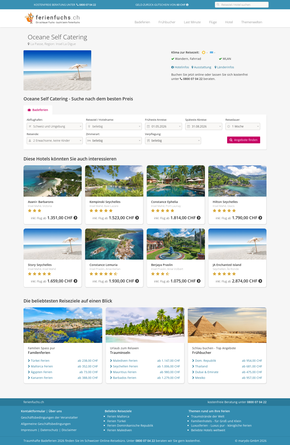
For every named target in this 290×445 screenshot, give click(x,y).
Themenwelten (251, 22)
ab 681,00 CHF (252, 366)
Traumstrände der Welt (207, 416)
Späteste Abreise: (196, 120)
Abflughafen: (35, 120)
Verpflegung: (153, 134)
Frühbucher (167, 22)
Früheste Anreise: (156, 120)
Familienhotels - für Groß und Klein (216, 421)
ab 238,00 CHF (88, 361)
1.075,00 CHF (177, 281)
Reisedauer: (232, 120)
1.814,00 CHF (177, 217)
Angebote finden (244, 140)
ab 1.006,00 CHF (168, 366)
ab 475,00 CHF (252, 372)
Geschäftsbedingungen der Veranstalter (49, 417)
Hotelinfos (180, 67)
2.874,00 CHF (239, 281)
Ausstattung (201, 67)
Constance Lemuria (103, 265)
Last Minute (192, 22)
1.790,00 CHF (239, 217)
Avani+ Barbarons (40, 202)
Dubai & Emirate (205, 372)
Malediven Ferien (124, 361)
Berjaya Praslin (162, 265)
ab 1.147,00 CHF (168, 361)
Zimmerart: (93, 134)
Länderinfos (224, 67)
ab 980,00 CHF (170, 372)
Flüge (213, 22)
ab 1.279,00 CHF (168, 378)
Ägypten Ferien (40, 372)
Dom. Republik (204, 361)
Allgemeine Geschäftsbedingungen (46, 424)
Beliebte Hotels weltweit (208, 430)
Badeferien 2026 (52, 441)
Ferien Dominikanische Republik (130, 425)
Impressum (29, 430)
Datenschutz (49, 430)
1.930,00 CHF (116, 281)
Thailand (200, 366)
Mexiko (198, 378)
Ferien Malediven (119, 430)
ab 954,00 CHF (252, 361)
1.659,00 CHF (54, 281)
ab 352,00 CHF (88, 366)
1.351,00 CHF (54, 217)
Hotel (229, 22)
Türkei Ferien (39, 361)
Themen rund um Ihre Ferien (209, 411)
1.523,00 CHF (116, 217)
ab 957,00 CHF (252, 378)
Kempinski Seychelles (105, 202)
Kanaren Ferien (40, 378)
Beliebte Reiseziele (118, 411)
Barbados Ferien (123, 378)
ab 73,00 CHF (88, 372)
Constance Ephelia (164, 202)
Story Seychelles (40, 265)
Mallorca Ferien (40, 366)
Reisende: (33, 134)
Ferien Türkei (116, 421)
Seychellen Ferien (124, 366)
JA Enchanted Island (227, 265)
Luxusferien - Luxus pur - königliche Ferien (221, 425)
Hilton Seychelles (225, 202)
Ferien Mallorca (118, 416)
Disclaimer (69, 430)
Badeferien (142, 22)
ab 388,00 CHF (88, 378)
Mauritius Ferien (123, 372)
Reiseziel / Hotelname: (100, 120)
